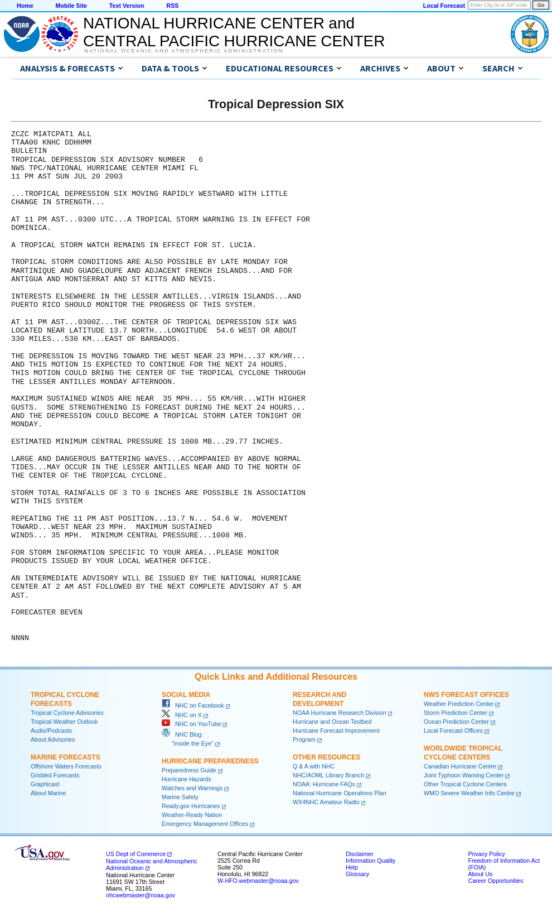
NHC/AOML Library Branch (328, 775)
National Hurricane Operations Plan (339, 793)
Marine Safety (180, 797)
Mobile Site (71, 5)
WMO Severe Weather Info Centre (469, 793)
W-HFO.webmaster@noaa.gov (258, 880)
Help (352, 867)
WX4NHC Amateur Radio (326, 802)
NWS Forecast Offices (466, 695)
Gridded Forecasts (55, 775)
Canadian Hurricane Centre (460, 766)
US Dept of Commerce (136, 853)
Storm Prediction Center (455, 712)
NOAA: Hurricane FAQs (324, 784)
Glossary (357, 874)
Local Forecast (444, 5)
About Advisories (53, 739)
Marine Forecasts (65, 757)
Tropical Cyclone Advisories (67, 712)
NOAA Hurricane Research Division (339, 712)
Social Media (186, 695)
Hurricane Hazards (186, 779)
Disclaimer (360, 853)
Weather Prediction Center (458, 703)
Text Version (126, 5)
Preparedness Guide (189, 770)
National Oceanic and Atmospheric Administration (183, 51)
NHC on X (182, 715)
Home (25, 5)
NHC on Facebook (193, 705)
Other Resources (326, 757)
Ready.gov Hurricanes (191, 806)
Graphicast (45, 784)
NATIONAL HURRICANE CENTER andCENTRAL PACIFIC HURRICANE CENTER (234, 32)
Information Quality (370, 860)
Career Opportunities (495, 880)
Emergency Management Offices (205, 823)
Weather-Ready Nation (192, 814)
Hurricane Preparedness (210, 761)
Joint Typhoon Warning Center (463, 775)
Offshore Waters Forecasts (66, 766)
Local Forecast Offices (453, 730)
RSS (172, 5)
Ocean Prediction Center (456, 721)
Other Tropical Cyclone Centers (465, 784)
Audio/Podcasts (51, 730)
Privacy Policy (486, 853)
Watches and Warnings (192, 788)
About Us (480, 874)
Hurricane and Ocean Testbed (332, 721)
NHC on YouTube (191, 723)
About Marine (48, 793)
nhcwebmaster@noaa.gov (140, 895)
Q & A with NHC (314, 766)
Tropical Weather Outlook (64, 721)
